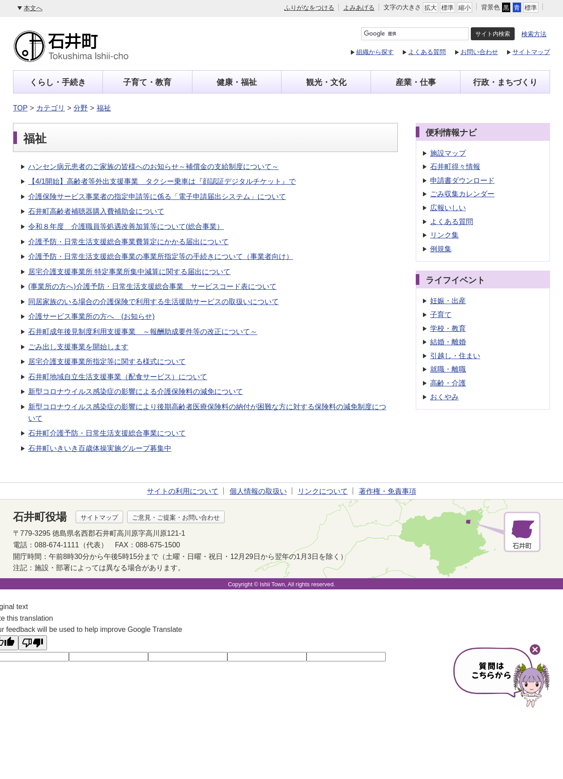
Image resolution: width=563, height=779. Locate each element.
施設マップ (448, 153)
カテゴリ (50, 108)
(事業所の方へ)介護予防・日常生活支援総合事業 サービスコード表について (152, 286)
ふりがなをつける (309, 7)
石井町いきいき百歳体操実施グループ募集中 (99, 448)
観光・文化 (326, 82)
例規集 (441, 249)
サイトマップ (531, 51)
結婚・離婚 (448, 342)
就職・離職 (448, 369)
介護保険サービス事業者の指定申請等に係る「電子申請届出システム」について (157, 196)
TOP (20, 108)
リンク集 (444, 235)
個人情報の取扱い (258, 491)
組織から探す (375, 51)
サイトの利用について (182, 491)
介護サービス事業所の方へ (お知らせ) (91, 316)
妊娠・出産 (448, 301)
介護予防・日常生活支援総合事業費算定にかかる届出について (128, 242)
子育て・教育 (147, 82)
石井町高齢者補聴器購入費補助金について (96, 211)
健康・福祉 (237, 82)
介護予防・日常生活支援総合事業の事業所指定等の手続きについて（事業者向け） (160, 256)
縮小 (464, 7)
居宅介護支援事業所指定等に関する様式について (107, 361)
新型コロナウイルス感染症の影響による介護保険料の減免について (135, 391)
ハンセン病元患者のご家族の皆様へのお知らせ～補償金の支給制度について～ (153, 166)
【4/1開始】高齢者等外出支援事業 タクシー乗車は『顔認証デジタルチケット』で (162, 181)
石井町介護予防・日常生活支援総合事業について (107, 433)
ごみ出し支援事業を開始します (78, 347)
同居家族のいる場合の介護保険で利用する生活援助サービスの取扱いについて (153, 301)
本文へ (33, 8)
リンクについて (323, 491)
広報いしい (448, 208)
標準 (447, 7)
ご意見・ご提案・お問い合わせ (176, 517)
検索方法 (533, 34)
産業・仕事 (416, 82)
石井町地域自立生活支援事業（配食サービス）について (117, 377)
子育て (441, 314)
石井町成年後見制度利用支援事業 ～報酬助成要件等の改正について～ (142, 331)
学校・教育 (448, 328)
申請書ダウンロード (462, 180)
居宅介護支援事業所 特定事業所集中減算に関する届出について (129, 271)
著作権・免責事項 (387, 491)
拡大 (430, 7)
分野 (80, 108)
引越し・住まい (455, 356)
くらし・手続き (58, 82)
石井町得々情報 (455, 166)
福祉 (104, 108)
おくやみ (444, 397)
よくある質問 (427, 51)
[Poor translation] (32, 642)
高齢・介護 (448, 383)
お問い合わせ (479, 51)
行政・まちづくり (505, 82)
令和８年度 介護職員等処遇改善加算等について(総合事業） (126, 226)
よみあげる (359, 7)
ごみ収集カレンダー (462, 194)
